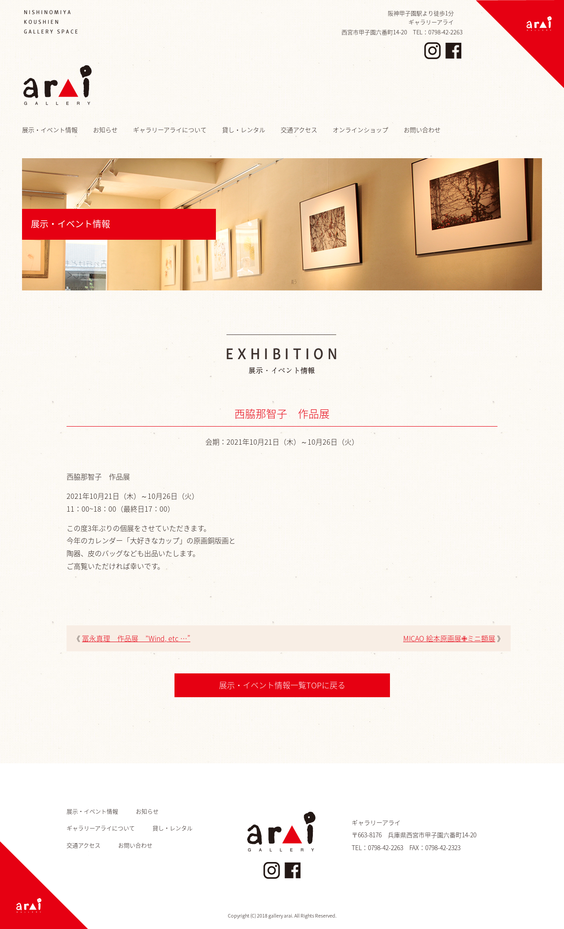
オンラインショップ (360, 129)
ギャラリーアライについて (170, 129)
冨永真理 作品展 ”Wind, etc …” (136, 638)
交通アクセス (299, 129)
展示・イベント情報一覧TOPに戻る (282, 685)
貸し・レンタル (243, 129)
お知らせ (105, 129)
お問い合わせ (422, 129)
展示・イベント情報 (50, 129)
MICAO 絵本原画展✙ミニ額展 (449, 638)
